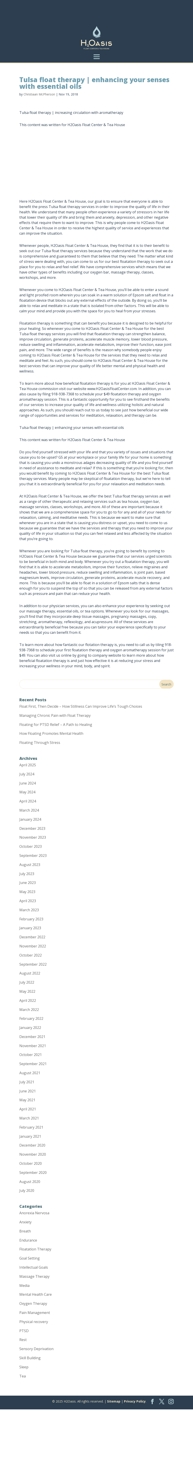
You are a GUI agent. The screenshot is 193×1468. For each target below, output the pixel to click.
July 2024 (26, 774)
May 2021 (27, 1100)
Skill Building (30, 1357)
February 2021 (31, 1127)
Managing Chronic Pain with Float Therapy (55, 715)
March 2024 (29, 810)
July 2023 (26, 873)
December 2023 (32, 828)
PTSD (24, 1330)
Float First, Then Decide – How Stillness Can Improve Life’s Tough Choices (80, 706)
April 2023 (27, 900)
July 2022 (26, 982)
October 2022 (30, 955)
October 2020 (30, 1163)
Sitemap (113, 1401)
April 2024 (27, 801)
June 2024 (27, 783)
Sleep (23, 1367)
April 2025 (27, 765)
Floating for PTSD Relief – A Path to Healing (55, 724)
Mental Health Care (35, 1294)
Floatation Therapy (35, 1249)
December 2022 (32, 937)
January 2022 (30, 1027)
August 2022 (29, 973)
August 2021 (29, 1072)
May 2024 (27, 792)
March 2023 (29, 909)
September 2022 (33, 964)
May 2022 (27, 991)
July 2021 (26, 1082)
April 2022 (27, 1000)
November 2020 (32, 1154)
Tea (22, 1376)
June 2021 (27, 1091)
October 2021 (30, 1054)
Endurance (28, 1240)
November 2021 (32, 1045)
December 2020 (32, 1145)
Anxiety (25, 1222)
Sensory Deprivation (36, 1348)
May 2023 (27, 891)
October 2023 (30, 846)
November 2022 (32, 946)
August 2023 (29, 864)
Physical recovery (33, 1321)
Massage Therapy (34, 1276)
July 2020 (26, 1190)
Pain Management (34, 1312)
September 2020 (33, 1172)
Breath (25, 1231)
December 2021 (32, 1036)
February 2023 (31, 919)
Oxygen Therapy (33, 1303)
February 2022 (31, 1018)
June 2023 (27, 882)
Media (24, 1285)
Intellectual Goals (33, 1267)
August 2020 (29, 1181)
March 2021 (29, 1118)
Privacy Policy (135, 1401)
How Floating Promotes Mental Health (51, 733)
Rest (23, 1339)
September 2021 (33, 1063)
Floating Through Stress (39, 742)
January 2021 (30, 1136)
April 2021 (27, 1109)
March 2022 (29, 1009)
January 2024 (30, 819)
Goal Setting (29, 1258)
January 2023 (30, 927)
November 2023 (32, 837)
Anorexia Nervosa (34, 1212)
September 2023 (33, 855)
